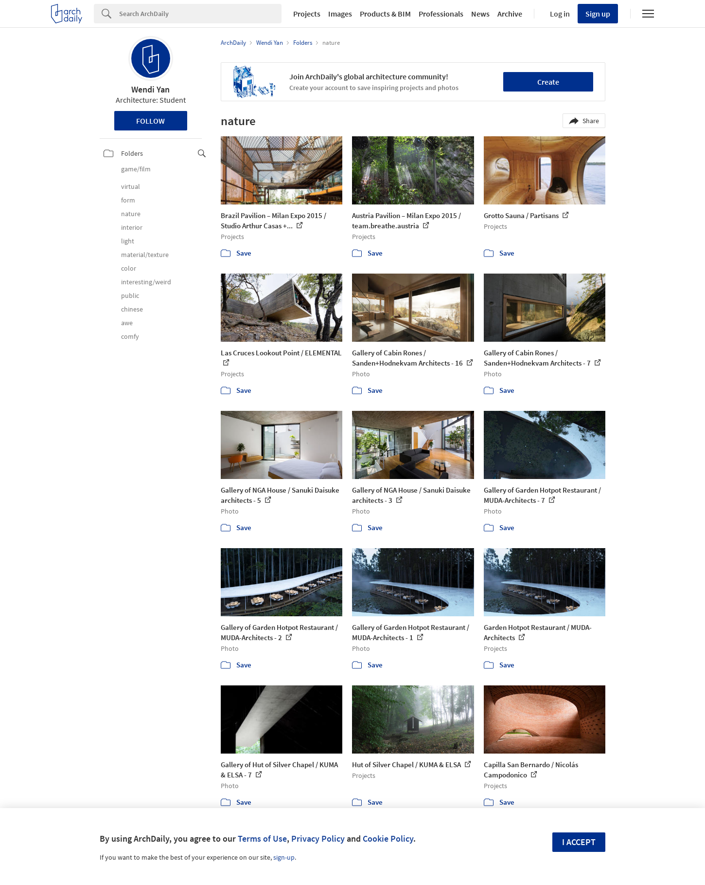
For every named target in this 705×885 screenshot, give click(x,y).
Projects (306, 14)
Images (340, 14)
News (480, 14)
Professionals (441, 14)
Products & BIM (385, 14)
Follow (150, 121)
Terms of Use (262, 838)
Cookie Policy (388, 838)
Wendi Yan (150, 89)
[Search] (200, 13)
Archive (509, 14)
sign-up (284, 857)
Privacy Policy (318, 838)
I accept (579, 842)
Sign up (597, 13)
